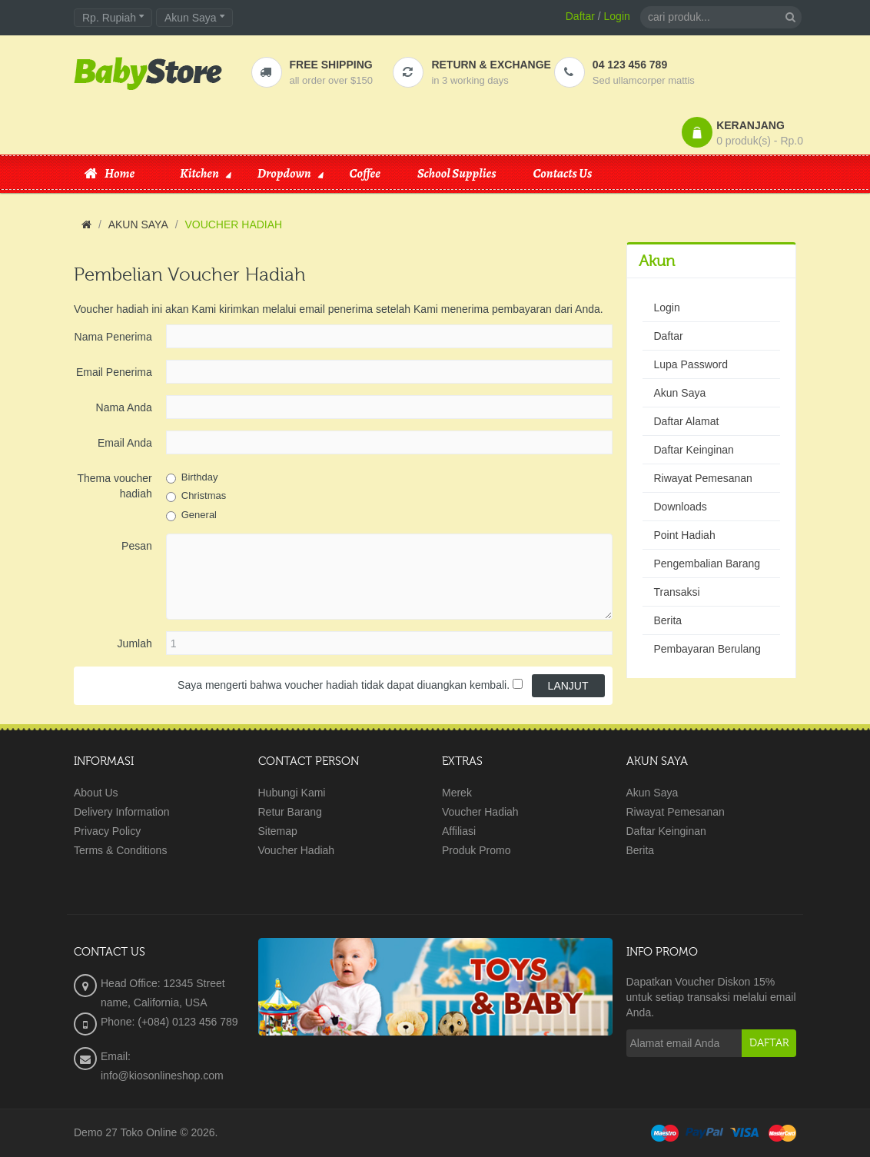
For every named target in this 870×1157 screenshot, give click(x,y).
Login (617, 16)
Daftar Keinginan (694, 450)
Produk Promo (476, 850)
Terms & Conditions (120, 850)
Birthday (199, 477)
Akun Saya (680, 393)
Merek (457, 792)
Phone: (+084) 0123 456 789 (169, 1022)
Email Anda (125, 443)
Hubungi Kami (292, 792)
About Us (96, 792)
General (199, 514)
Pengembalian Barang (707, 563)
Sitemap (277, 831)
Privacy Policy (107, 831)
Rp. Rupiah (113, 18)
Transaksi (677, 592)
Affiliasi (459, 831)
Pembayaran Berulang (707, 649)
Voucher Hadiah (296, 850)
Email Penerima (114, 372)
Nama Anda (124, 407)
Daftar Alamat (686, 421)
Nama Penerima (113, 337)
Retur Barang (290, 812)
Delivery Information (122, 812)
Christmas (204, 495)
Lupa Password (691, 364)
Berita (668, 620)
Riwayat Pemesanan (703, 478)
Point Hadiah (685, 535)
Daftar (580, 16)
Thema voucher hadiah (114, 486)
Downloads (680, 506)
